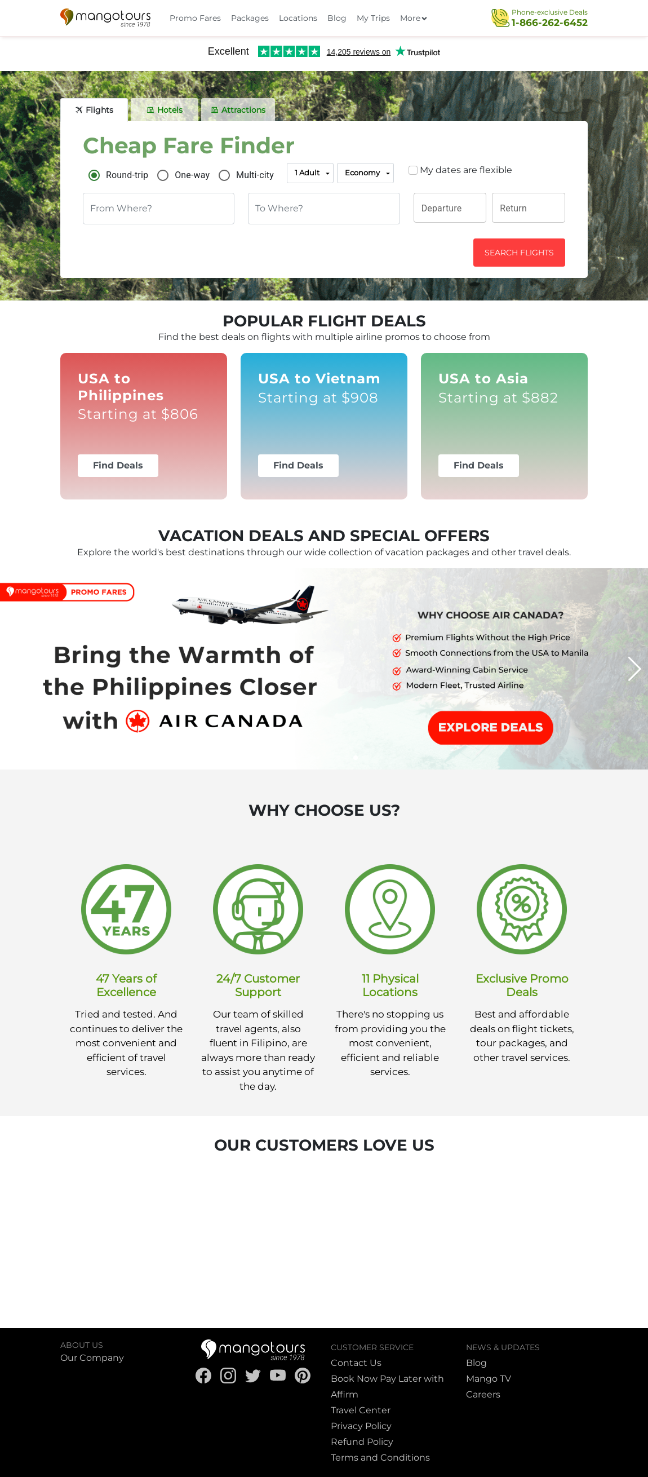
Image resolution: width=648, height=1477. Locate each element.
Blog (337, 18)
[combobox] (158, 208)
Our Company (92, 1357)
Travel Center (360, 1410)
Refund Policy (362, 1441)
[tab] (94, 110)
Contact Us (356, 1362)
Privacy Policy (361, 1426)
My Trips (373, 18)
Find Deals (118, 465)
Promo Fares (195, 18)
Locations (298, 18)
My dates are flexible (466, 170)
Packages (250, 18)
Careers (483, 1394)
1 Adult (313, 173)
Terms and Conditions (380, 1457)
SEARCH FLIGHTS (519, 252)
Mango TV (488, 1378)
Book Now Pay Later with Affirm (387, 1386)
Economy (368, 173)
